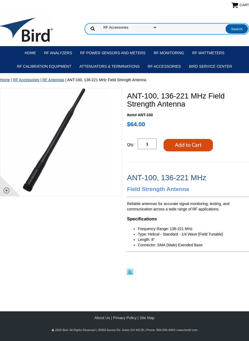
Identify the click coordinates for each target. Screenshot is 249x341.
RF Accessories (164, 66)
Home (30, 53)
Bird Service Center (210, 66)
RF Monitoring (169, 53)
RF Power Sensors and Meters (113, 53)
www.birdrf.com (187, 330)
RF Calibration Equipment (44, 66)
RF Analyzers (58, 53)
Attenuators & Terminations (109, 66)
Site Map (147, 318)
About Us (102, 318)
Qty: (130, 144)
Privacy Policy (125, 318)
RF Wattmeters (208, 53)
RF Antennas (53, 80)
